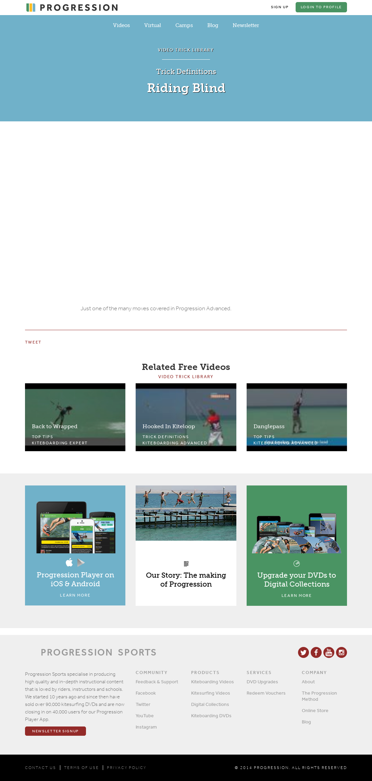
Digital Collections (210, 704)
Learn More (75, 595)
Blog (212, 25)
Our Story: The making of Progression (186, 579)
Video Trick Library (186, 377)
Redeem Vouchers (266, 693)
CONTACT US (40, 767)
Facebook (146, 693)
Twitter (143, 704)
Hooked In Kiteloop (168, 426)
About (308, 681)
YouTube (145, 715)
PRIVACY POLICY (126, 767)
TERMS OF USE (81, 767)
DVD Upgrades (262, 681)
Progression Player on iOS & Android (75, 579)
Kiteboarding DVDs (211, 715)
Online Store (315, 710)
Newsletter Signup (55, 731)
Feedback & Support (157, 681)
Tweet (33, 342)
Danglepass (269, 426)
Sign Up (280, 7)
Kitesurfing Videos (210, 693)
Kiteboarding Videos (212, 681)
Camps (184, 25)
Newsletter (246, 25)
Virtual (152, 25)
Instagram (146, 727)
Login (321, 7)
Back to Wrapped (54, 426)
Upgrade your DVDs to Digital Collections (296, 579)
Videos (121, 25)
